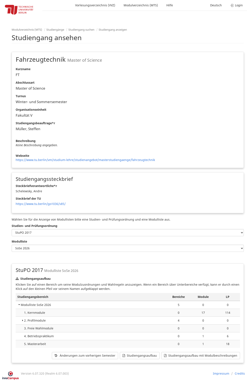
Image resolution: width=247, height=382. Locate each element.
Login (236, 5)
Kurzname (23, 69)
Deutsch (216, 5)
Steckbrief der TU (28, 198)
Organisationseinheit (31, 110)
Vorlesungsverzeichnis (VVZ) (95, 5)
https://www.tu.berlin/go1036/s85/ (41, 204)
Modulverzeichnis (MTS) (141, 5)
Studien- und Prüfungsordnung (34, 226)
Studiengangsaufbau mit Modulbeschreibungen (200, 355)
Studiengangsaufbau (140, 355)
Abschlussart (25, 82)
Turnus (21, 96)
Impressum (221, 373)
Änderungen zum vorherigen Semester (85, 355)
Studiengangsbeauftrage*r (35, 123)
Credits (240, 373)
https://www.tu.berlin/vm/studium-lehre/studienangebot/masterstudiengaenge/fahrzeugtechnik (85, 160)
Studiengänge (55, 29)
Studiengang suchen (81, 29)
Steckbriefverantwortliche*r (36, 186)
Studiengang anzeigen (113, 29)
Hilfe (169, 5)
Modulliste (19, 241)
